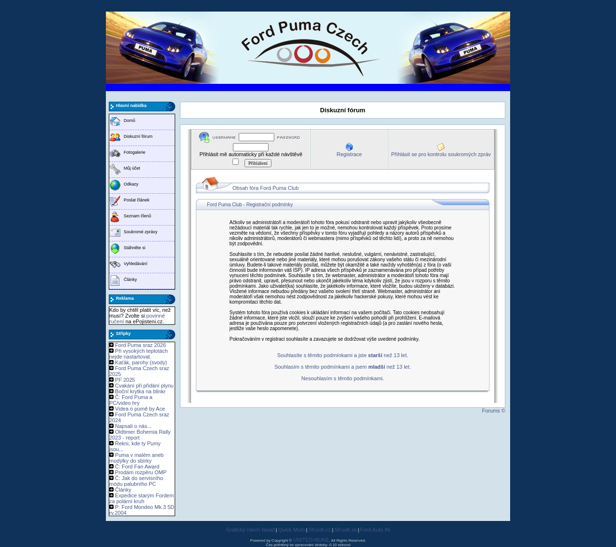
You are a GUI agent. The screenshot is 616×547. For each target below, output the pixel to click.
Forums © (493, 411)
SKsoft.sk (345, 530)
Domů (129, 120)
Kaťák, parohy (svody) (141, 362)
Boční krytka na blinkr (140, 391)
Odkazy (131, 184)
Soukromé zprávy (140, 231)
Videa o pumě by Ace (140, 409)
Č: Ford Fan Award (137, 466)
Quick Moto (291, 530)
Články (130, 279)
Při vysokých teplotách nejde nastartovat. (138, 354)
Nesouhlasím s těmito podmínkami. (342, 378)
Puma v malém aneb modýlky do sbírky (136, 458)
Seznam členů (137, 215)
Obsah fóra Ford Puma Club (265, 188)
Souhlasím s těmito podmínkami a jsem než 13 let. (342, 367)
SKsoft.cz (319, 530)
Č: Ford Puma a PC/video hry (131, 400)
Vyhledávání (135, 263)
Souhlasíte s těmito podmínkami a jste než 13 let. (342, 355)
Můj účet (132, 168)
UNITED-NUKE (311, 540)
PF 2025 (125, 380)
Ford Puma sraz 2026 (140, 345)
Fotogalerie (134, 152)
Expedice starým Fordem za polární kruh (141, 498)
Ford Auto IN (375, 530)
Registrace (349, 154)
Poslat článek (137, 200)
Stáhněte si (134, 247)
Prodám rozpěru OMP (141, 472)
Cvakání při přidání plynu (144, 385)
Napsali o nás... (133, 426)
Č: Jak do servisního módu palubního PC (136, 481)
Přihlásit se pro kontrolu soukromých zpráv (441, 154)
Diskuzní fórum (138, 136)
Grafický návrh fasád (250, 530)
